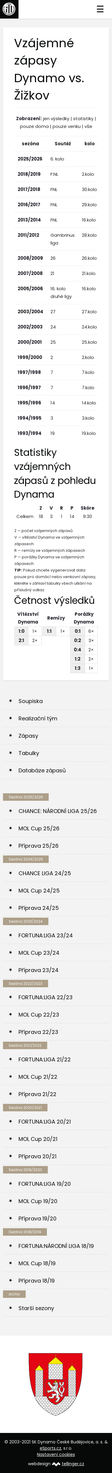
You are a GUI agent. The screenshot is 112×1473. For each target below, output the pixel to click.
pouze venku (67, 126)
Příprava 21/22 (37, 1094)
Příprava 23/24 (39, 970)
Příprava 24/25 (39, 908)
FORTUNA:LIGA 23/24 (46, 935)
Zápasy (28, 735)
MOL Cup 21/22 (38, 1077)
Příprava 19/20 (37, 1218)
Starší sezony (36, 1308)
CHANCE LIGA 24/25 (45, 873)
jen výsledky (56, 118)
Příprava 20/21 (37, 1156)
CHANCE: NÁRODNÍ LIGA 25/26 (58, 811)
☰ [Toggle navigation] (100, 9)
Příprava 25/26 (39, 845)
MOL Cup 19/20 (38, 1201)
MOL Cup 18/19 (37, 1263)
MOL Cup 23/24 (39, 952)
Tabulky (29, 753)
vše (88, 126)
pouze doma (34, 126)
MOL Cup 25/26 (39, 828)
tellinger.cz (73, 1464)
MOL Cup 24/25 (39, 890)
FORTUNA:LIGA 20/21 (45, 1121)
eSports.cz (50, 1448)
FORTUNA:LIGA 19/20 (45, 1184)
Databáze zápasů (42, 770)
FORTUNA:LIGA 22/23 (46, 997)
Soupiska (31, 701)
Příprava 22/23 (38, 1032)
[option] (56, 1384)
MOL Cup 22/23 (39, 1014)
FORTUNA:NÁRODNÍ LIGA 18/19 (56, 1246)
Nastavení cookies (56, 1454)
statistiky (83, 118)
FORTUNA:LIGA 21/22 (45, 1059)
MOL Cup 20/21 (38, 1139)
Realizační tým (38, 718)
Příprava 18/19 (37, 1280)
